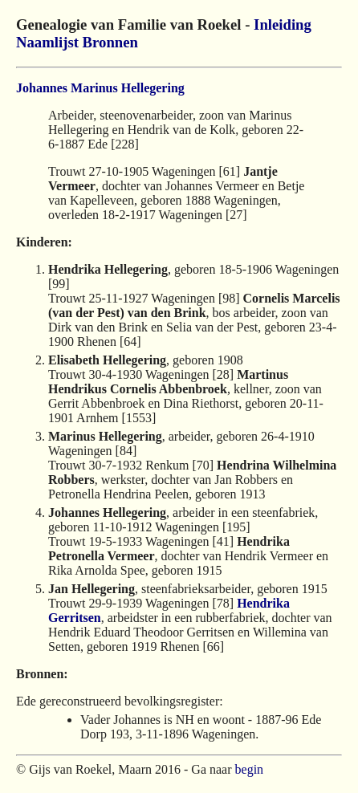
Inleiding (282, 24)
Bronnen (110, 42)
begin (249, 769)
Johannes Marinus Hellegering (100, 88)
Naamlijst (47, 42)
